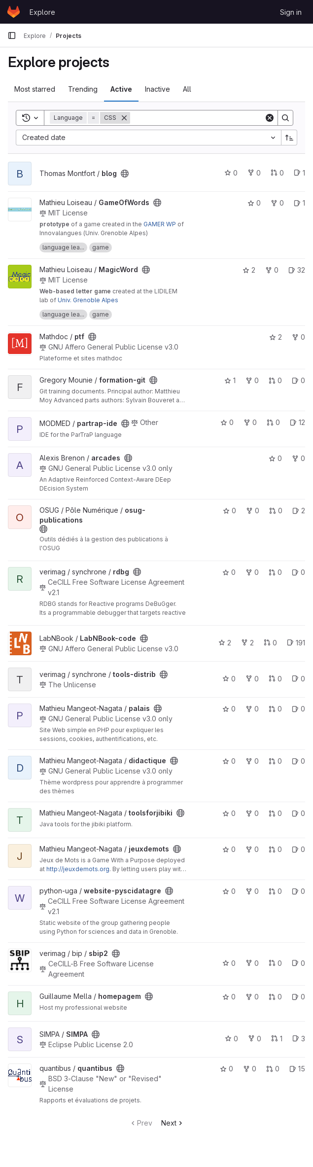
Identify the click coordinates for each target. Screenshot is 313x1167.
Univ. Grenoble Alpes (88, 300)
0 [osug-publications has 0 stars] (229, 510)
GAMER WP (159, 224)
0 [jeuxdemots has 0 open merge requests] (275, 849)
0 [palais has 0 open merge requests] (275, 709)
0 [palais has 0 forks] (252, 709)
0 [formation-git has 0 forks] (252, 380)
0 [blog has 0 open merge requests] (277, 173)
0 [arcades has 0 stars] (275, 458)
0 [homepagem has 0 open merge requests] (275, 996)
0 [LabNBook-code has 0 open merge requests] (270, 642)
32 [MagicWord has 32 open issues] (296, 270)
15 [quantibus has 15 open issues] (297, 1068)
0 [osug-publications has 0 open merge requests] (275, 510)
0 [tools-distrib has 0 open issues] (298, 678)
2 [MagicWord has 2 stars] (249, 270)
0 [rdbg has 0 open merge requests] (275, 572)
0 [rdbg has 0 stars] (229, 572)
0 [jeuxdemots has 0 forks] (252, 849)
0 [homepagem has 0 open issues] (298, 996)
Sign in (291, 12)
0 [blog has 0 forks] (254, 173)
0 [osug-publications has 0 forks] (252, 510)
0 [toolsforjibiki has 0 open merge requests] (275, 813)
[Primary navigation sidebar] (12, 35)
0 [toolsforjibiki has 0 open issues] (298, 813)
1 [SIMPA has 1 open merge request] (276, 1038)
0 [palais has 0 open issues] (298, 709)
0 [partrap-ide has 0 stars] (227, 422)
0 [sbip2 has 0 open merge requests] (275, 963)
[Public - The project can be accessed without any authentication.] (125, 173)
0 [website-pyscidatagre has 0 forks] (252, 891)
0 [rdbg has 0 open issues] (298, 572)
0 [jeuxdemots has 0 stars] (229, 849)
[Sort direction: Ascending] (289, 137)
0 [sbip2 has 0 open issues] (298, 963)
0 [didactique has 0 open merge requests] (275, 761)
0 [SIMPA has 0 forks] (254, 1038)
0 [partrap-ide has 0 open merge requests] (273, 422)
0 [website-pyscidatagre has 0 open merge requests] (275, 891)
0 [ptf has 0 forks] (298, 337)
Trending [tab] (83, 89)
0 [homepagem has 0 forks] (252, 996)
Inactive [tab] (157, 89)
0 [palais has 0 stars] (229, 709)
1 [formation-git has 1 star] (230, 380)
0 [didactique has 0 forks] (252, 761)
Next (172, 1123)
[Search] (197, 118)
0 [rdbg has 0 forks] (252, 572)
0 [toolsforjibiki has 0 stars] (229, 813)
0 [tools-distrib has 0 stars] (229, 678)
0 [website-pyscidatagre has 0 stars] (229, 891)
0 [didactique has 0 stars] (229, 761)
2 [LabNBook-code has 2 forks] (247, 642)
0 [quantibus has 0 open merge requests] (272, 1068)
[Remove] (124, 118)
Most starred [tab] (34, 89)
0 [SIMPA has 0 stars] (231, 1038)
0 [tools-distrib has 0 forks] (252, 678)
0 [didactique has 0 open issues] (298, 761)
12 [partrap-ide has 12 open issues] (297, 422)
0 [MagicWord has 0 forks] (271, 270)
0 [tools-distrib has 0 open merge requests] (275, 678)
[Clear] (270, 118)
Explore (42, 12)
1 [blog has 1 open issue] (299, 173)
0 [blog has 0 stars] (231, 173)
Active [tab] (121, 89)
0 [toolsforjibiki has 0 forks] (252, 813)
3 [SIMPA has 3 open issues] (298, 1038)
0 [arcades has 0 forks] (298, 458)
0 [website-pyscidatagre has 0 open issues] (298, 891)
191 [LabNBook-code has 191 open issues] (296, 642)
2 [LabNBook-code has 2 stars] (224, 642)
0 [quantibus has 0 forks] (249, 1068)
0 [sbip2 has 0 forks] (252, 963)
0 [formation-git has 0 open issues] (298, 380)
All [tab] (187, 89)
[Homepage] (13, 12)
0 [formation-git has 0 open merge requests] (275, 380)
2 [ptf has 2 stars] (275, 337)
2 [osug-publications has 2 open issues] (298, 510)
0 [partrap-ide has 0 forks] (250, 422)
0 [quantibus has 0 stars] (226, 1068)
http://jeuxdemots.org (77, 869)
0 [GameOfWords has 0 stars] (254, 203)
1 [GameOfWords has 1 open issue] (299, 203)
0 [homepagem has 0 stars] (229, 996)
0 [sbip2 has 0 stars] (229, 963)
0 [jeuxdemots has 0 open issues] (298, 849)
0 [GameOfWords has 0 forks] (277, 203)
